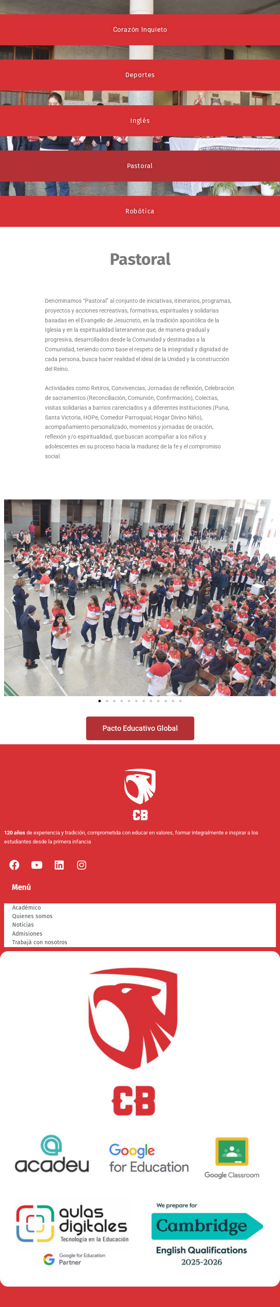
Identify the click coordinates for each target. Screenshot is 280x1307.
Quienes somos (32, 916)
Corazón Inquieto (140, 29)
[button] (13, 598)
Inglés (140, 120)
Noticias (23, 924)
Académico (26, 907)
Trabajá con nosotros (39, 942)
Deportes (140, 75)
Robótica (140, 211)
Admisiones (27, 933)
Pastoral (140, 166)
